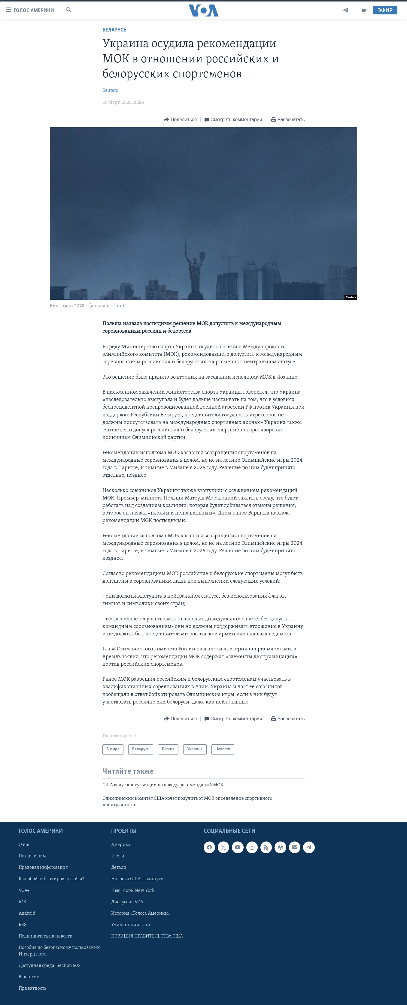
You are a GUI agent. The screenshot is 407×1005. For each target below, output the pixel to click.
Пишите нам (32, 856)
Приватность (32, 988)
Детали (118, 868)
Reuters (110, 90)
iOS (22, 902)
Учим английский (130, 924)
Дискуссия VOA (127, 902)
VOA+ (24, 890)
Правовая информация (43, 868)
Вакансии (29, 977)
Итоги (117, 856)
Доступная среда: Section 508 (50, 965)
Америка (121, 845)
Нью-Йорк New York (132, 890)
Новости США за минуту (137, 879)
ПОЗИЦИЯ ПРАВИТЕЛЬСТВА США (147, 936)
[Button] (180, 120)
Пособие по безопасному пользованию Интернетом (60, 951)
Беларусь (114, 30)
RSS (23, 924)
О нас (24, 845)
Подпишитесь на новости (46, 936)
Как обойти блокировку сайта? (51, 879)
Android (27, 913)
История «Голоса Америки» (141, 913)
